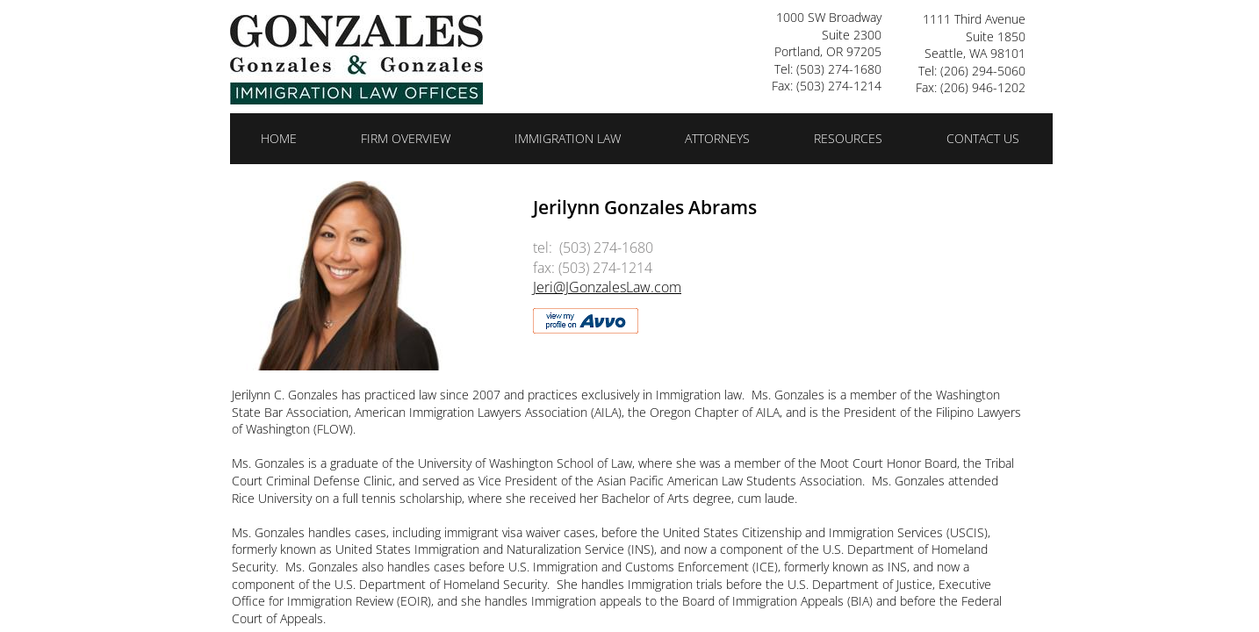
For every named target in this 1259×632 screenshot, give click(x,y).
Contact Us (982, 138)
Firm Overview (405, 138)
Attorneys (717, 138)
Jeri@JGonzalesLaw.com (607, 287)
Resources (848, 138)
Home (279, 138)
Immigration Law (567, 138)
